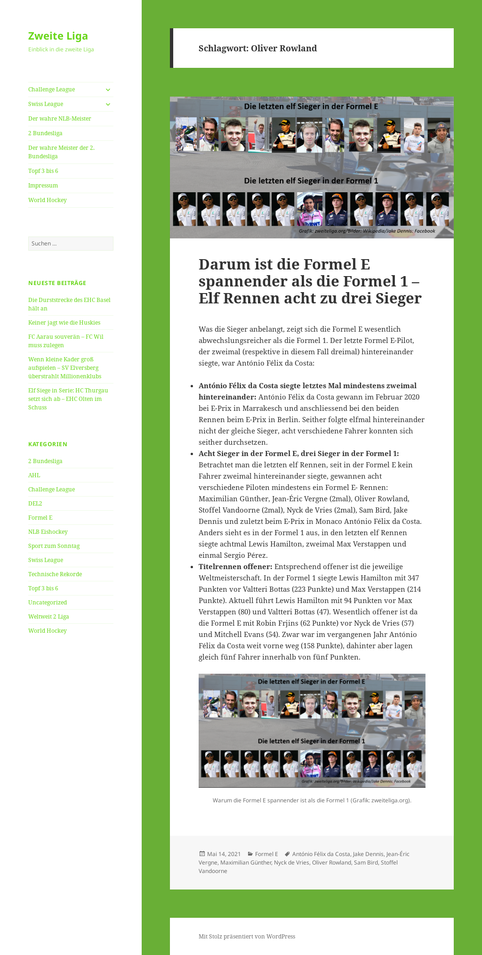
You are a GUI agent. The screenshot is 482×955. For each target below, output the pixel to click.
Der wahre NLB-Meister (59, 118)
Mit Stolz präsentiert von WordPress (247, 936)
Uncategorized (47, 602)
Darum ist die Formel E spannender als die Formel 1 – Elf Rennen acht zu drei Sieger (310, 281)
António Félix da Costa (321, 854)
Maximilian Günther (245, 862)
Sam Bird (366, 862)
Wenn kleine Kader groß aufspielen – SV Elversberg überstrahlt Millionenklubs (64, 367)
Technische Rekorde (55, 574)
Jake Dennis (368, 854)
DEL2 (35, 503)
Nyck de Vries (291, 862)
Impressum (43, 185)
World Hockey (47, 200)
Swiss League (45, 104)
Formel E (40, 518)
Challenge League (51, 89)
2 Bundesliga (45, 133)
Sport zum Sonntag (54, 546)
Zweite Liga (58, 35)
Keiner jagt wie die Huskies (64, 322)
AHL (34, 475)
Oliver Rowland (331, 862)
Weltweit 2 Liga (48, 616)
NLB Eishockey (48, 532)
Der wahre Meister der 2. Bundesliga (61, 152)
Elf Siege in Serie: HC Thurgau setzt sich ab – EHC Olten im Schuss (68, 398)
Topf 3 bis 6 (43, 171)
